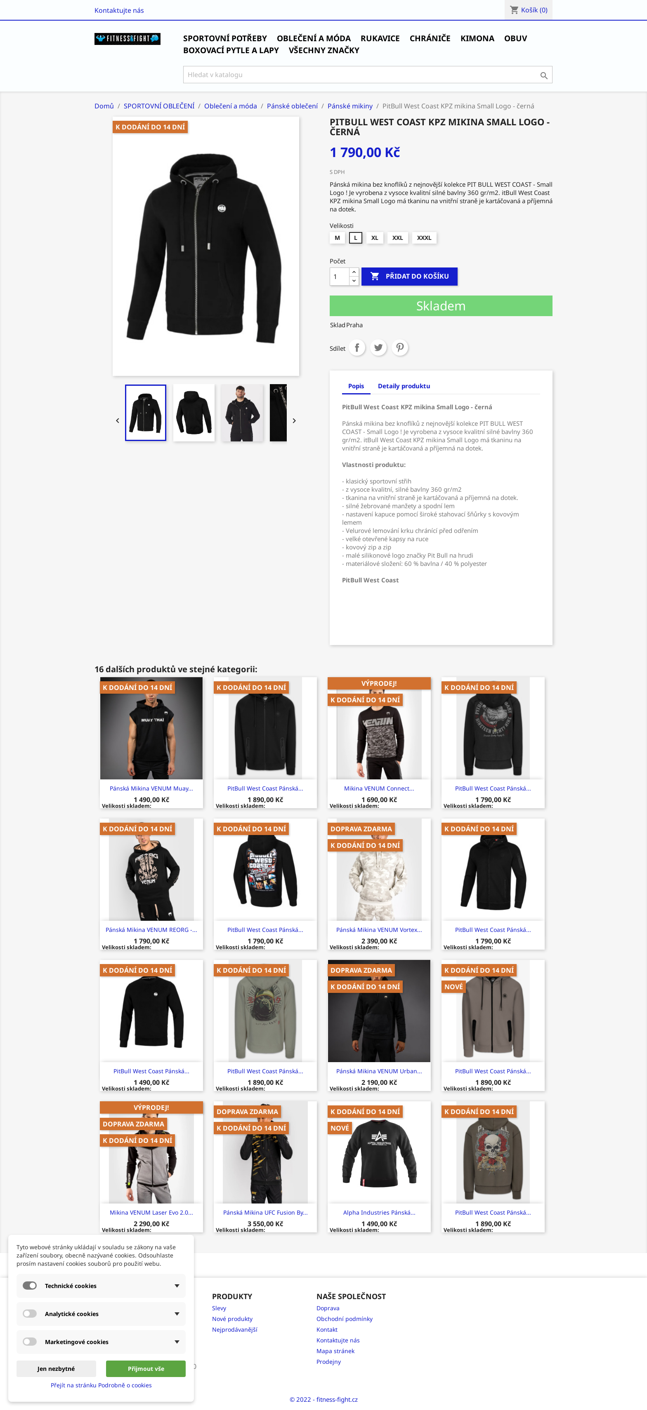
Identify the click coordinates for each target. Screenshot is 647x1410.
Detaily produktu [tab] (404, 386)
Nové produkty (232, 1319)
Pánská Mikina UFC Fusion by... (265, 1212)
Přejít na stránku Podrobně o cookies (101, 1385)
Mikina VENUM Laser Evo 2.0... (151, 1212)
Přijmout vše (146, 1368)
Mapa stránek (335, 1351)
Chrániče (430, 38)
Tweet (378, 347)
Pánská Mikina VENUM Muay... (151, 788)
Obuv (515, 38)
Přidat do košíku (409, 276)
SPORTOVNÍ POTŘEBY (225, 38)
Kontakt (327, 1329)
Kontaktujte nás (119, 10)
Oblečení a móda (314, 38)
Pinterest (400, 347)
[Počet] (339, 276)
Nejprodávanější (234, 1329)
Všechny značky (324, 50)
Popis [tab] (356, 386)
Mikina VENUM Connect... (379, 788)
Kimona (477, 38)
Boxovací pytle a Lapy (231, 50)
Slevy (219, 1308)
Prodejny (328, 1361)
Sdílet (357, 347)
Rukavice (380, 38)
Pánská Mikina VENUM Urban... (379, 1071)
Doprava (328, 1308)
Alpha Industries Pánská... (379, 1212)
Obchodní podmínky (344, 1319)
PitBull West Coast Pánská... (265, 788)
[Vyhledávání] (368, 74)
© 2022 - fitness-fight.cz (324, 1399)
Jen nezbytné (56, 1368)
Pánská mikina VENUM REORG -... (151, 930)
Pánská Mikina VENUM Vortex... (379, 930)
